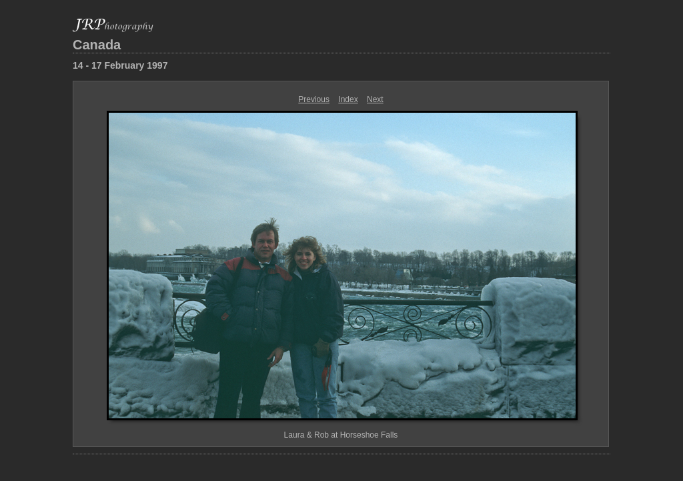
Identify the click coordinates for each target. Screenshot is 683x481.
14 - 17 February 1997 (120, 65)
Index (348, 99)
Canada (97, 44)
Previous (313, 99)
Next (375, 99)
